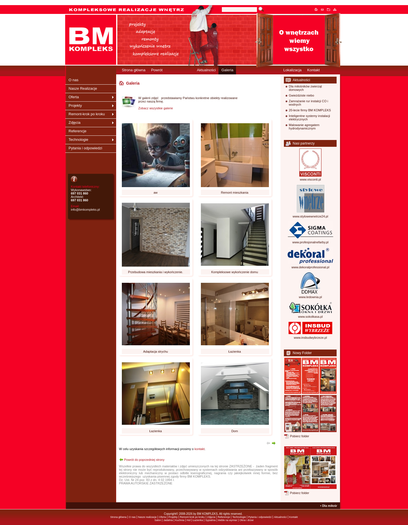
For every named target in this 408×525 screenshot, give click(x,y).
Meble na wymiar (227, 520)
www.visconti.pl (310, 179)
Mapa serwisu (336, 9)
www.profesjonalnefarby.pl (310, 242)
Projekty (75, 105)
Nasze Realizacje (83, 88)
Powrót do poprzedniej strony (144, 459)
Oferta (74, 97)
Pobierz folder (299, 436)
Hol (189, 520)
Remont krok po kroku (192, 517)
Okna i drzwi (246, 520)
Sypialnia (210, 520)
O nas (73, 80)
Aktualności (206, 70)
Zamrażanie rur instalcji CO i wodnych (308, 102)
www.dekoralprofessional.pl (310, 267)
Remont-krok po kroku (87, 114)
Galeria (227, 70)
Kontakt (324, 9)
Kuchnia (179, 520)
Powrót (156, 70)
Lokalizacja (292, 70)
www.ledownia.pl (310, 297)
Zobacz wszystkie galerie (155, 108)
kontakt (200, 449)
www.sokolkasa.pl (310, 316)
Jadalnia (168, 520)
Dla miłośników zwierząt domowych (305, 88)
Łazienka (198, 520)
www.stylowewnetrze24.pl (310, 216)
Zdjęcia (74, 122)
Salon (157, 520)
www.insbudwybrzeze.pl (310, 337)
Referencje (77, 131)
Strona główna (317, 9)
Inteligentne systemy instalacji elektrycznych (309, 117)
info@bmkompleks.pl (85, 209)
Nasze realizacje (147, 517)
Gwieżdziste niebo (301, 95)
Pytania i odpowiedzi (85, 148)
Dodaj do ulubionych (330, 9)
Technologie (78, 139)
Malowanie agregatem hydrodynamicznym (304, 126)
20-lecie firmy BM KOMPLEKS (310, 110)
